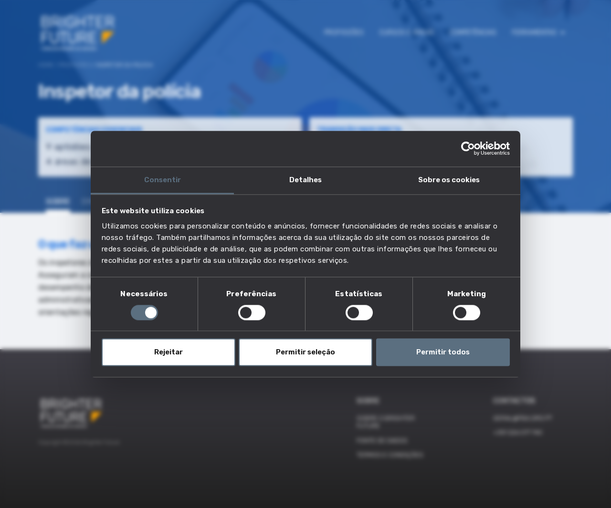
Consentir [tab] (162, 180)
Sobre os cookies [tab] (449, 180)
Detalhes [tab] (305, 180)
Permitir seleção (305, 352)
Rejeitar (168, 352)
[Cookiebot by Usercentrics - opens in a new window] (468, 148)
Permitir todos (443, 352)
